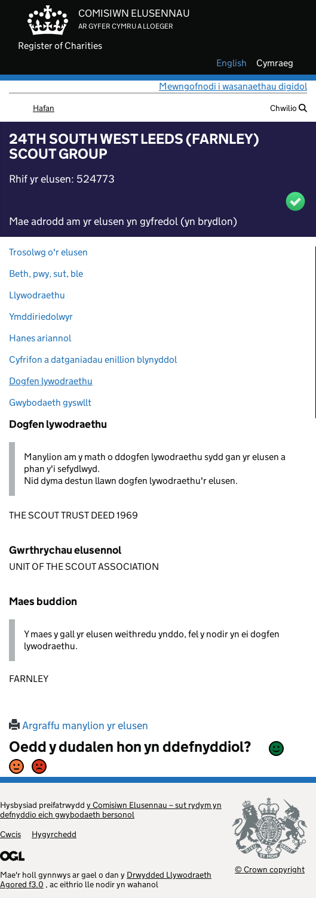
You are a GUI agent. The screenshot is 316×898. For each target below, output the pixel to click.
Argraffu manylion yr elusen (78, 725)
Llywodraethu (37, 295)
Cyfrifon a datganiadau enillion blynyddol (93, 359)
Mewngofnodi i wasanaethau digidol (233, 86)
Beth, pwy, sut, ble (46, 273)
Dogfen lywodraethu (51, 381)
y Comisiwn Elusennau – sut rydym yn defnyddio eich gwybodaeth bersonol (111, 810)
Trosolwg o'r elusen (48, 252)
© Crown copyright (270, 869)
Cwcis (10, 834)
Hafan (43, 108)
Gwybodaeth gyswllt (50, 402)
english (231, 63)
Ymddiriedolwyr (41, 316)
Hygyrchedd (54, 834)
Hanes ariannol (40, 338)
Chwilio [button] (288, 108)
